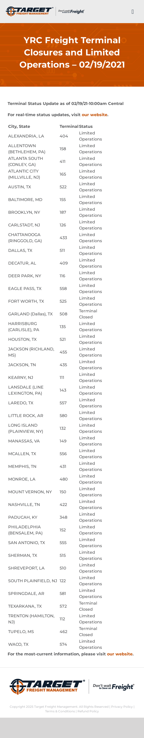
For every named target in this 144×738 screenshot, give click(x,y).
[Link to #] (133, 12)
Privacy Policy (122, 707)
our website (94, 114)
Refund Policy (88, 711)
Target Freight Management (55, 707)
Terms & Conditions (60, 711)
